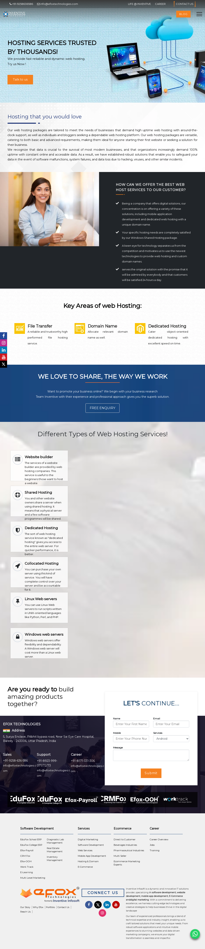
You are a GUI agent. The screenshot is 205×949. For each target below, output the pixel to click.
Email (156, 718)
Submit (151, 773)
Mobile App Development (92, 855)
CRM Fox (25, 855)
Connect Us (103, 893)
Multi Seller (120, 855)
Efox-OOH (26, 861)
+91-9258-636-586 (15, 760)
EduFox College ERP (31, 845)
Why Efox (38, 907)
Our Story (25, 907)
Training (154, 850)
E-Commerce (85, 866)
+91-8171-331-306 (83, 761)
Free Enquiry (102, 408)
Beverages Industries (125, 845)
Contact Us (184, 4)
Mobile (117, 732)
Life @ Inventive (139, 3)
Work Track (26, 866)
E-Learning (26, 872)
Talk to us (20, 79)
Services (157, 732)
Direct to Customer (125, 839)
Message (118, 747)
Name (116, 718)
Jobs (152, 845)
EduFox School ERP (31, 839)
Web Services (85, 850)
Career (160, 3)
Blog (183, 14)
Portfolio (50, 907)
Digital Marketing (88, 839)
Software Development (91, 845)
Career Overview (159, 839)
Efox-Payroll (26, 850)
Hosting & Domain (88, 861)
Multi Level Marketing (32, 877)
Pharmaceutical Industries (129, 850)
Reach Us (25, 911)
